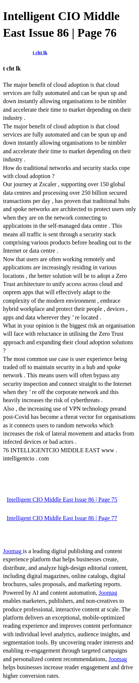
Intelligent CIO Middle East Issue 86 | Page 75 (62, 499)
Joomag (13, 551)
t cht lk (40, 52)
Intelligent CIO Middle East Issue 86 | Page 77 (62, 518)
